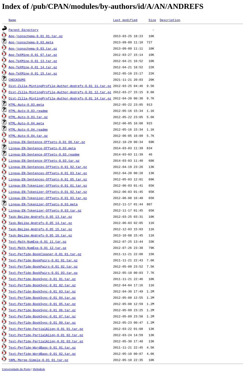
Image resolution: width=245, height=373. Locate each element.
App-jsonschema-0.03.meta (31, 42)
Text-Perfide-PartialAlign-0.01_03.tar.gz (46, 341)
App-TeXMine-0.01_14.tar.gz (33, 67)
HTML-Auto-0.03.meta (26, 104)
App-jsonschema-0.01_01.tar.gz (36, 36)
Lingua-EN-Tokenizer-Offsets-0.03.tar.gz (45, 210)
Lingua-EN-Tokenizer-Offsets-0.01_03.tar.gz (48, 198)
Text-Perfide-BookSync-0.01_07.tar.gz (42, 316)
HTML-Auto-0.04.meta (26, 123)
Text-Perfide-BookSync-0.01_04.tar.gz (42, 297)
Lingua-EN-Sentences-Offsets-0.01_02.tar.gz (48, 167)
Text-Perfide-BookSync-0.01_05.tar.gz (42, 304)
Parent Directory (24, 30)
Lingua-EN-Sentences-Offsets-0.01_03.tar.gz (48, 173)
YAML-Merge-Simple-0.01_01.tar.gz (38, 360)
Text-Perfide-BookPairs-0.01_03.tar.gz (43, 272)
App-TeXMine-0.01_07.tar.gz (33, 54)
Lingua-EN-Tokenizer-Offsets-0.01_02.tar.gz (48, 191)
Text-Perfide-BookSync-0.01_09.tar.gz (42, 322)
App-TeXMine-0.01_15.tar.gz (33, 73)
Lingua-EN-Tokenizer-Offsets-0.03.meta (43, 204)
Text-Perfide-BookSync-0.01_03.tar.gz (42, 291)
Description (170, 20)
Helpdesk (39, 369)
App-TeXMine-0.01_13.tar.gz (33, 61)
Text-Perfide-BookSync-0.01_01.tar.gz (42, 279)
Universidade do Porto (16, 369)
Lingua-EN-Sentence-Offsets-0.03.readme (44, 154)
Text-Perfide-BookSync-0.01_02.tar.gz (42, 285)
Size (152, 20)
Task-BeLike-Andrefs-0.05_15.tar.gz (40, 229)
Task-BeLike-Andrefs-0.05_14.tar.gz (40, 223)
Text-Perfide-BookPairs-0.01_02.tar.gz (43, 266)
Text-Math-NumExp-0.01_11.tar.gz (38, 241)
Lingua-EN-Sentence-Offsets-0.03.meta (42, 148)
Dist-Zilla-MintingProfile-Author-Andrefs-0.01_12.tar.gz (60, 92)
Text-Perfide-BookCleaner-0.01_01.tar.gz (45, 254)
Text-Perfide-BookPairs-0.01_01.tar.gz (43, 260)
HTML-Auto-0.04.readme (28, 129)
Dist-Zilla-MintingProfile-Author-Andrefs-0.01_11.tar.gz (60, 86)
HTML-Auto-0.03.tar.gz (28, 117)
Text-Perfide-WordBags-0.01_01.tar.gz (42, 347)
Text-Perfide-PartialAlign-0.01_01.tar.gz (46, 329)
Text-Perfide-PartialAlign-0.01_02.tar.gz (46, 335)
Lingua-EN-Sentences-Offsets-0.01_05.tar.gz (48, 179)
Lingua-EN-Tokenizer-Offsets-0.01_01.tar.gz (48, 185)
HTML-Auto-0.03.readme (28, 111)
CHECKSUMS (17, 79)
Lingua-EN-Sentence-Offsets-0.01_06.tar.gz (47, 142)
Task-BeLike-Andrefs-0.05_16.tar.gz (40, 235)
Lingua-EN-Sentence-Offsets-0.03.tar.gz (44, 160)
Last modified (125, 20)
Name (12, 20)
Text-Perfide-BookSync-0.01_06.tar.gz (42, 310)
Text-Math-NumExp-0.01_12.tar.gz (38, 248)
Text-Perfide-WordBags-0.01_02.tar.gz (42, 353)
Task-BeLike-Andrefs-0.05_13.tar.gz (40, 216)
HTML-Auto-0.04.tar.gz (28, 135)
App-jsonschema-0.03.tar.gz (33, 48)
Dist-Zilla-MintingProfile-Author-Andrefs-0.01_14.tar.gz (60, 98)
